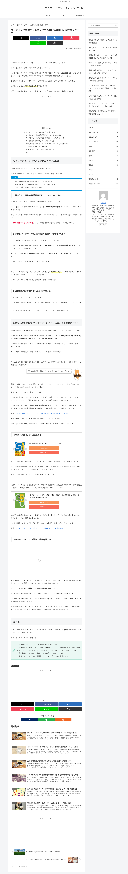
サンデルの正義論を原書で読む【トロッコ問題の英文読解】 (103, 64)
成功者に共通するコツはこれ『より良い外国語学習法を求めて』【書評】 (42, 408)
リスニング (14, 659)
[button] (76, 38)
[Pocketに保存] (52, 38)
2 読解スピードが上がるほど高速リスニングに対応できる (46, 133)
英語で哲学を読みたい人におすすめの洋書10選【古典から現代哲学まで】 (103, 56)
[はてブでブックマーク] (40, 38)
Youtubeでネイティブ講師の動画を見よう (41, 144)
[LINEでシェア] (64, 38)
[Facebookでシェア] (28, 38)
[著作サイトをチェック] (42, 712)
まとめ (28, 147)
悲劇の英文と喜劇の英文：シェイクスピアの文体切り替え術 (103, 79)
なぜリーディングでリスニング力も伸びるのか (41, 127)
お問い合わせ (100, 872)
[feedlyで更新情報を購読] (46, 712)
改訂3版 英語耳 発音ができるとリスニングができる (45, 438)
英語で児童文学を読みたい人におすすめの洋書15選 (103, 41)
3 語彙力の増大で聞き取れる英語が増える (41, 136)
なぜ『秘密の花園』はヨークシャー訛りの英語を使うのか (103, 97)
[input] (103, 26)
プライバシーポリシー (112, 872)
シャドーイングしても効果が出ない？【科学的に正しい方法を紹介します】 (43, 521)
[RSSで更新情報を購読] (50, 712)
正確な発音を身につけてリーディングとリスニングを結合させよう (47, 139)
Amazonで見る (36, 443)
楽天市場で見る (53, 443)
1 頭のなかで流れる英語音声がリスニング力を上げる (45, 130)
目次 (43, 123)
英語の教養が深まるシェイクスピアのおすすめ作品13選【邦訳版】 (103, 71)
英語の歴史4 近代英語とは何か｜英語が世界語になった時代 (103, 112)
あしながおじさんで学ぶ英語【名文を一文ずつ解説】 (103, 49)
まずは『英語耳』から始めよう (37, 141)
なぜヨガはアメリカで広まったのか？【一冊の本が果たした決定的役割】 (102, 105)
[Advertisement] (46, 50)
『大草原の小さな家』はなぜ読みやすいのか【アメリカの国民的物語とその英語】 (103, 88)
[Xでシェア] (16, 38)
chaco (103, 203)
